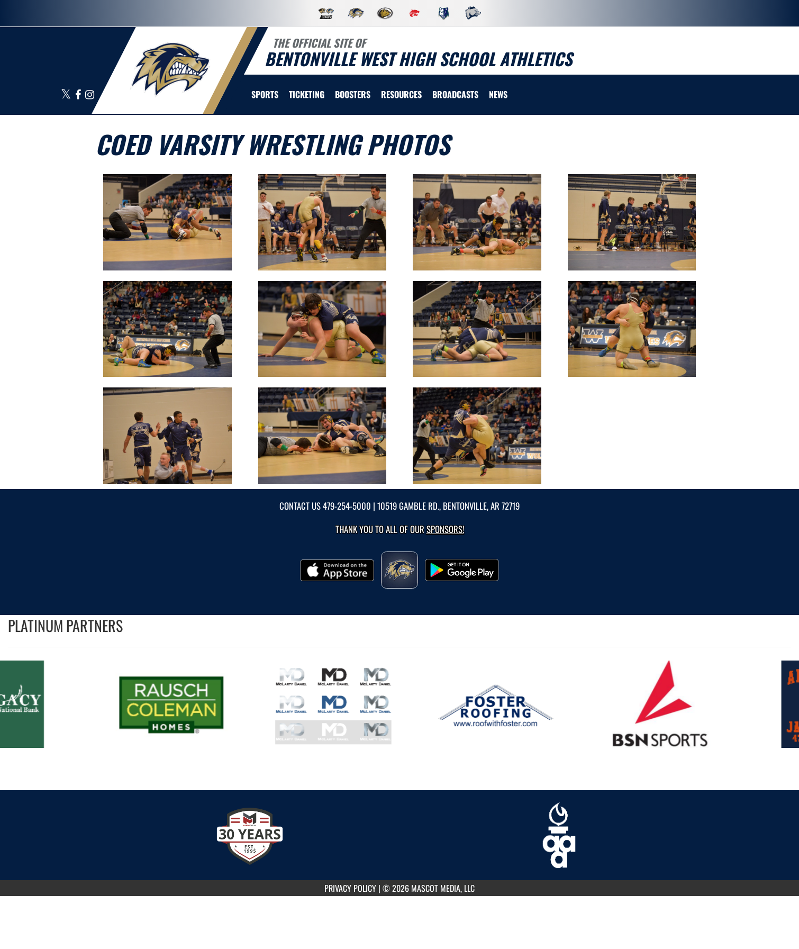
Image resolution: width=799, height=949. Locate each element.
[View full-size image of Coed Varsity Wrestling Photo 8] (632, 329)
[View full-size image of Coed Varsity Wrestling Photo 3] (477, 222)
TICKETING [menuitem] (306, 94)
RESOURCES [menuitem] (401, 94)
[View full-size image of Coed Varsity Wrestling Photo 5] (167, 329)
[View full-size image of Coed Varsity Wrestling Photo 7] (477, 329)
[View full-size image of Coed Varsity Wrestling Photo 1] (167, 222)
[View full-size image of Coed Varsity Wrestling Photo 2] (322, 222)
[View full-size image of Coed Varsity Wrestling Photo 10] (322, 435)
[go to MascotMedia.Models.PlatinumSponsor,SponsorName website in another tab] (181, 704)
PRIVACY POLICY (350, 888)
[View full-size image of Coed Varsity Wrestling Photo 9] (167, 435)
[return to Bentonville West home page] (169, 69)
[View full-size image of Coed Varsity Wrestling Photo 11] (477, 435)
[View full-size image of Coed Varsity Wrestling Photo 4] (632, 222)
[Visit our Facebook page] (79, 95)
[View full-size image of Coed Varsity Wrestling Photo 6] (322, 329)
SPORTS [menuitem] (264, 94)
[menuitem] (455, 94)
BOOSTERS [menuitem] (352, 94)
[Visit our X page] (66, 95)
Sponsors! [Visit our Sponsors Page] (445, 529)
